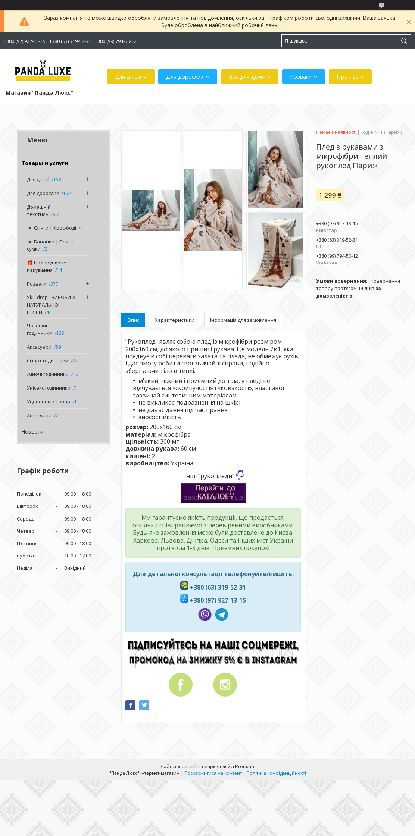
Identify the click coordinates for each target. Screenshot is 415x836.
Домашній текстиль (39, 211)
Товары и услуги (44, 163)
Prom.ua (244, 766)
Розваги (301, 76)
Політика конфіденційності (276, 773)
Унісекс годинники (49, 387)
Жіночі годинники (48, 374)
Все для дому (247, 76)
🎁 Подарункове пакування (46, 266)
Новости (32, 431)
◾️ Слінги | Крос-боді (51, 227)
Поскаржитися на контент (213, 773)
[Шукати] (404, 41)
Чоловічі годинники (39, 329)
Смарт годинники (47, 360)
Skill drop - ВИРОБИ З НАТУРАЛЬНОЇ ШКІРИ (51, 304)
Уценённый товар (48, 401)
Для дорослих (185, 76)
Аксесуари (39, 346)
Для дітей (128, 76)
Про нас (347, 76)
